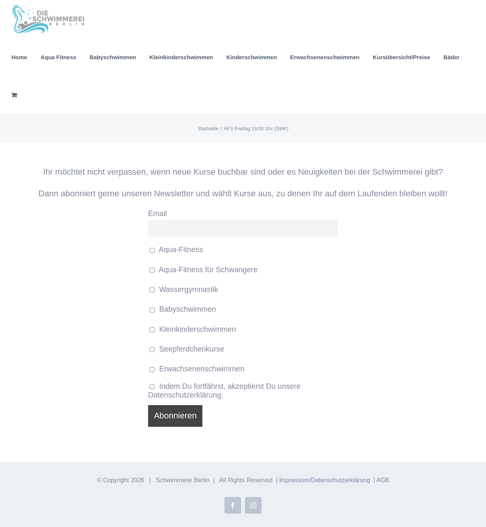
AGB (382, 480)
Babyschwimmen (183, 309)
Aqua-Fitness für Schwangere (204, 269)
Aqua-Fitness (176, 249)
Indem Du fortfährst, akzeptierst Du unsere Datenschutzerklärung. (224, 390)
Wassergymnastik (184, 289)
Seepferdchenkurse (187, 349)
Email (157, 213)
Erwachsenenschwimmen (197, 368)
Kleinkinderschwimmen (193, 329)
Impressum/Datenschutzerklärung (324, 480)
